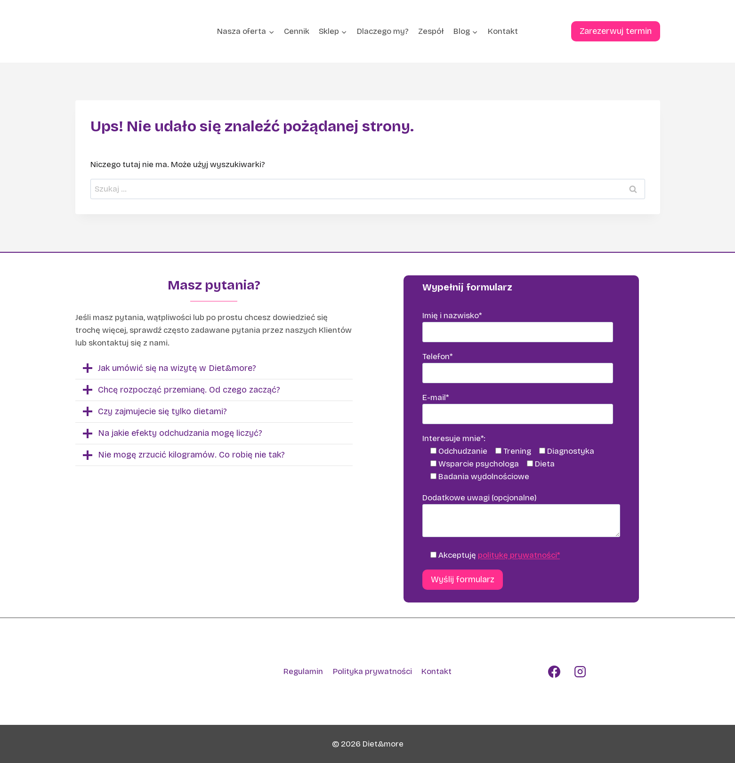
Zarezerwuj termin (616, 31)
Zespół (431, 31)
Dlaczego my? (383, 31)
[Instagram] (580, 671)
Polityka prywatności (372, 671)
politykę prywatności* (519, 555)
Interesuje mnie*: (453, 438)
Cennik (296, 31)
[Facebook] (554, 671)
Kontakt (503, 31)
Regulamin (303, 671)
